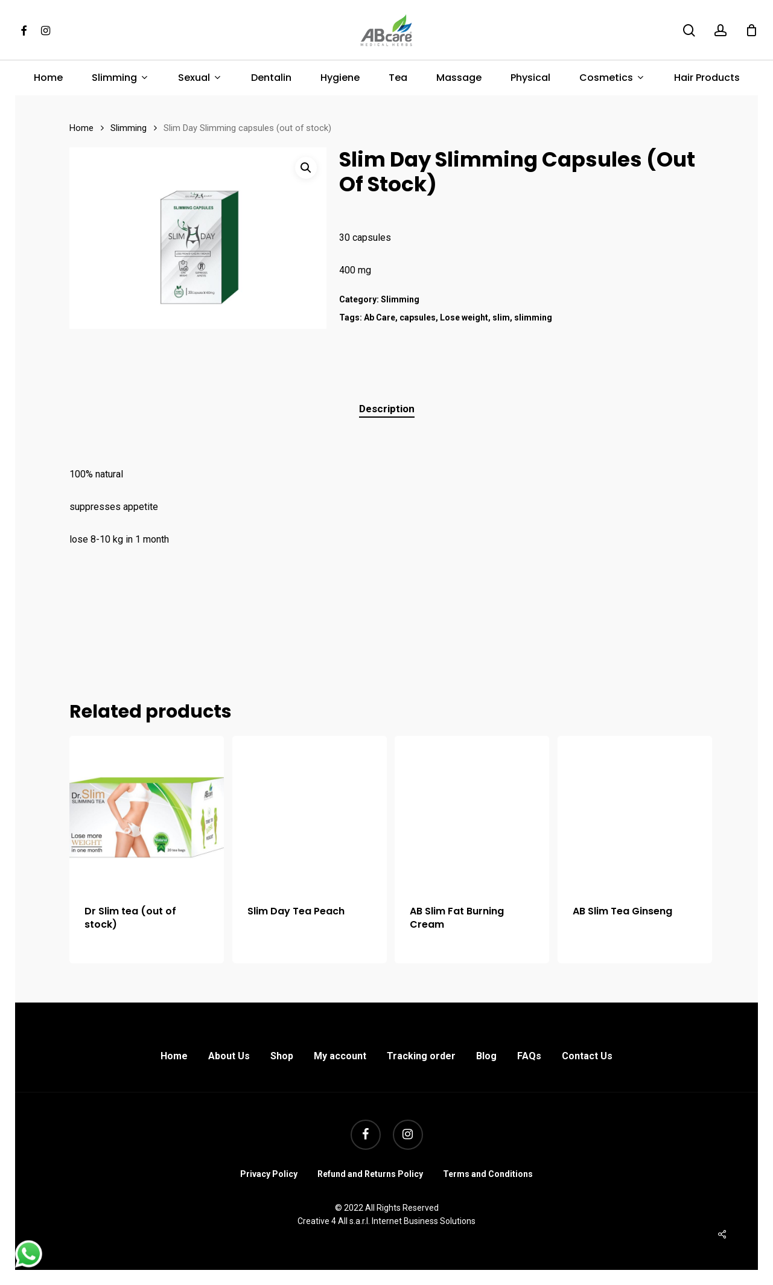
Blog (486, 1056)
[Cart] (751, 30)
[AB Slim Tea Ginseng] (635, 813)
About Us (229, 1056)
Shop (281, 1056)
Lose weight (464, 317)
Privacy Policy (268, 1174)
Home (81, 128)
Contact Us (587, 1056)
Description (387, 409)
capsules (417, 317)
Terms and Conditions (488, 1174)
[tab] (387, 409)
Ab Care (379, 317)
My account (340, 1056)
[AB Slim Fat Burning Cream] (472, 813)
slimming (533, 317)
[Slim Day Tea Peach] (309, 813)
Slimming (128, 128)
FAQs (529, 1056)
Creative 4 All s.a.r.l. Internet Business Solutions (386, 1221)
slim (501, 317)
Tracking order (421, 1056)
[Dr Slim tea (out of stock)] (146, 813)
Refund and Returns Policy (370, 1174)
